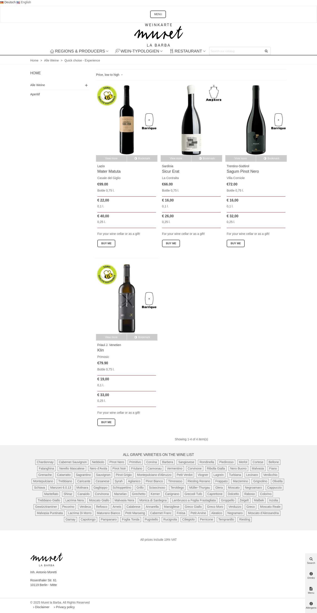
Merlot (243, 462)
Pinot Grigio (124, 475)
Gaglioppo (100, 487)
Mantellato (51, 494)
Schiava (39, 487)
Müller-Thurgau (199, 487)
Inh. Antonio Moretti (43, 572)
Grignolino (260, 481)
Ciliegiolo (188, 519)
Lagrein (219, 475)
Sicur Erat (170, 171)
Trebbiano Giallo (49, 500)
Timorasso (175, 481)
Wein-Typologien (137, 51)
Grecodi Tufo (193, 494)
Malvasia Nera (124, 500)
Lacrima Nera (74, 500)
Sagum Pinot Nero (243, 171)
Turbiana (235, 475)
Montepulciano (43, 481)
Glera (219, 487)
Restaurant (186, 51)
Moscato (234, 487)
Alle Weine (37, 85)
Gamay (70, 519)
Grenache (45, 475)
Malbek (259, 500)
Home (35, 73)
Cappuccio (274, 487)
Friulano (136, 468)
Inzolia (273, 500)
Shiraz (68, 494)
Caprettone (215, 494)
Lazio (101, 166)
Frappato (221, 481)
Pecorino (68, 506)
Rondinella (206, 462)
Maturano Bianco (108, 513)
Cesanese (102, 481)
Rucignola (170, 519)
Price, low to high (109, 74)
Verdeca (85, 506)
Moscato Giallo (99, 500)
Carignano (172, 494)
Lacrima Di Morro (80, 513)
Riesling (244, 519)
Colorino (265, 494)
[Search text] (236, 51)
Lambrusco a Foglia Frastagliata (194, 500)
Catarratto (64, 475)
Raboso (249, 494)
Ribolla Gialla (216, 468)
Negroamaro (253, 487)
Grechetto (138, 494)
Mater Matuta (109, 171)
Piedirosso (226, 462)
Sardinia (167, 166)
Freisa (181, 513)
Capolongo (88, 519)
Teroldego (177, 487)
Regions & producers (77, 51)
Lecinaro (252, 475)
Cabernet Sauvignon (73, 462)
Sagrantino (83, 475)
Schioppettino (122, 487)
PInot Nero (116, 462)
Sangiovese (186, 462)
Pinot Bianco (154, 481)
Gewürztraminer (46, 506)
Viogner (203, 475)
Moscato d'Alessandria (263, 513)
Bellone (274, 462)
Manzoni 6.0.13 (60, 487)
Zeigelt (244, 500)
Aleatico (216, 513)
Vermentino (174, 468)
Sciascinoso (157, 487)
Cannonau (155, 468)
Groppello (227, 500)
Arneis (116, 506)
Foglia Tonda (130, 519)
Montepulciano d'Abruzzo (154, 475)
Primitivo (135, 462)
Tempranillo (226, 519)
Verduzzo (234, 506)
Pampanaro (109, 519)
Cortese (258, 462)
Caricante (83, 481)
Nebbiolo (98, 462)
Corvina (151, 462)
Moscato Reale (270, 506)
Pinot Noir (119, 468)
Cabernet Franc (160, 513)
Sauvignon (103, 475)
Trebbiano (65, 481)
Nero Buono (238, 468)
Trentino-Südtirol (238, 166)
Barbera (167, 462)
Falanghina (46, 468)
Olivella (277, 481)
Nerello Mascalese (71, 468)
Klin (100, 350)
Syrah (119, 481)
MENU (158, 14)
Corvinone (195, 468)
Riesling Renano (199, 481)
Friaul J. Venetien (109, 345)
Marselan (120, 494)
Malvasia (258, 468)
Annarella (152, 506)
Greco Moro (215, 506)
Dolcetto (233, 494)
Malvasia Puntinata (50, 513)
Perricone (206, 519)
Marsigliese (172, 506)
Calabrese (133, 506)
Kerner (155, 494)
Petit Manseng (135, 513)
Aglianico (134, 481)
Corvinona (102, 494)
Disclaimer (40, 607)
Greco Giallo (193, 506)
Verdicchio (270, 475)
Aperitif (35, 94)
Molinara (82, 487)
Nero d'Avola (98, 468)
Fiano (273, 468)
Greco (250, 506)
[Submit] (266, 51)
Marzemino (240, 481)
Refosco (101, 506)
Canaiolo (84, 494)
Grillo (140, 487)
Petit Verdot (184, 475)
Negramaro (235, 513)
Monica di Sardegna (153, 500)
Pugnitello (151, 519)
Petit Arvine (198, 513)
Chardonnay (45, 462)
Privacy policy (64, 607)
